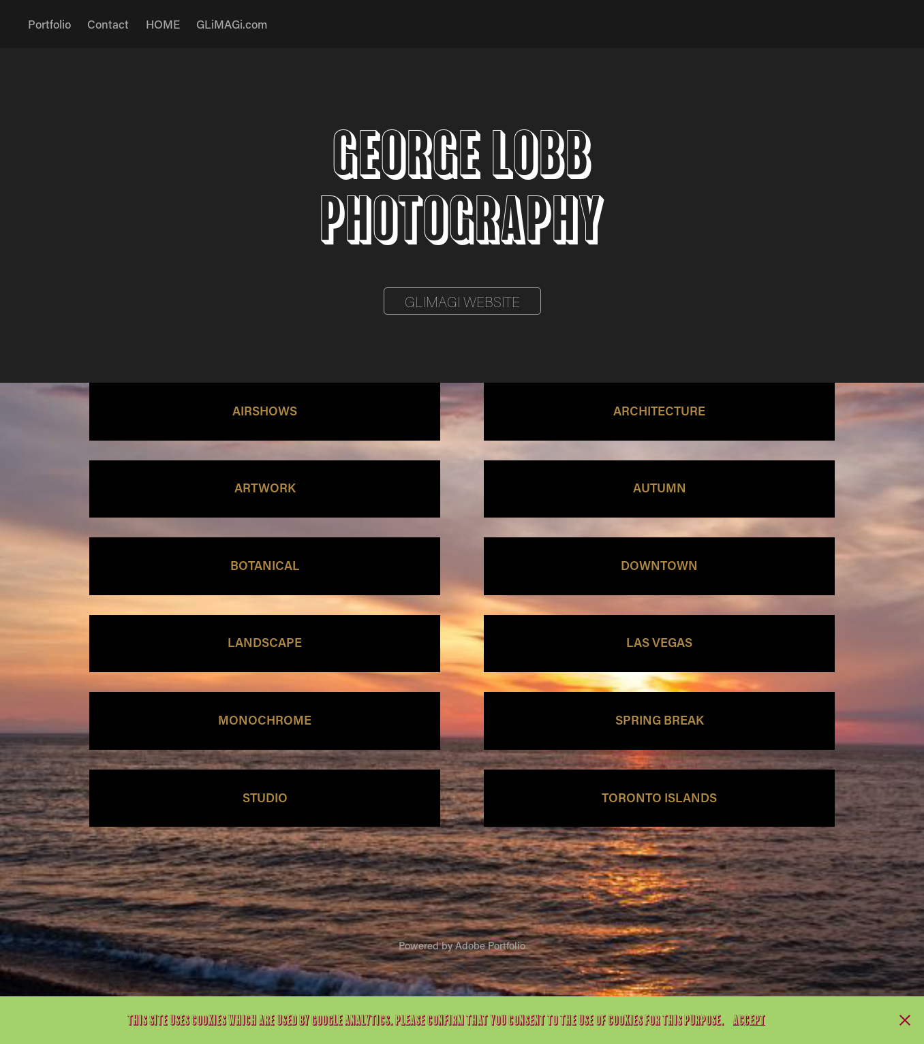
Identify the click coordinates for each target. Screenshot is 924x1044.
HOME (163, 23)
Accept (749, 1020)
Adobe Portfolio (490, 945)
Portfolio (49, 23)
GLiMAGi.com (231, 23)
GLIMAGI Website (462, 301)
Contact (108, 23)
